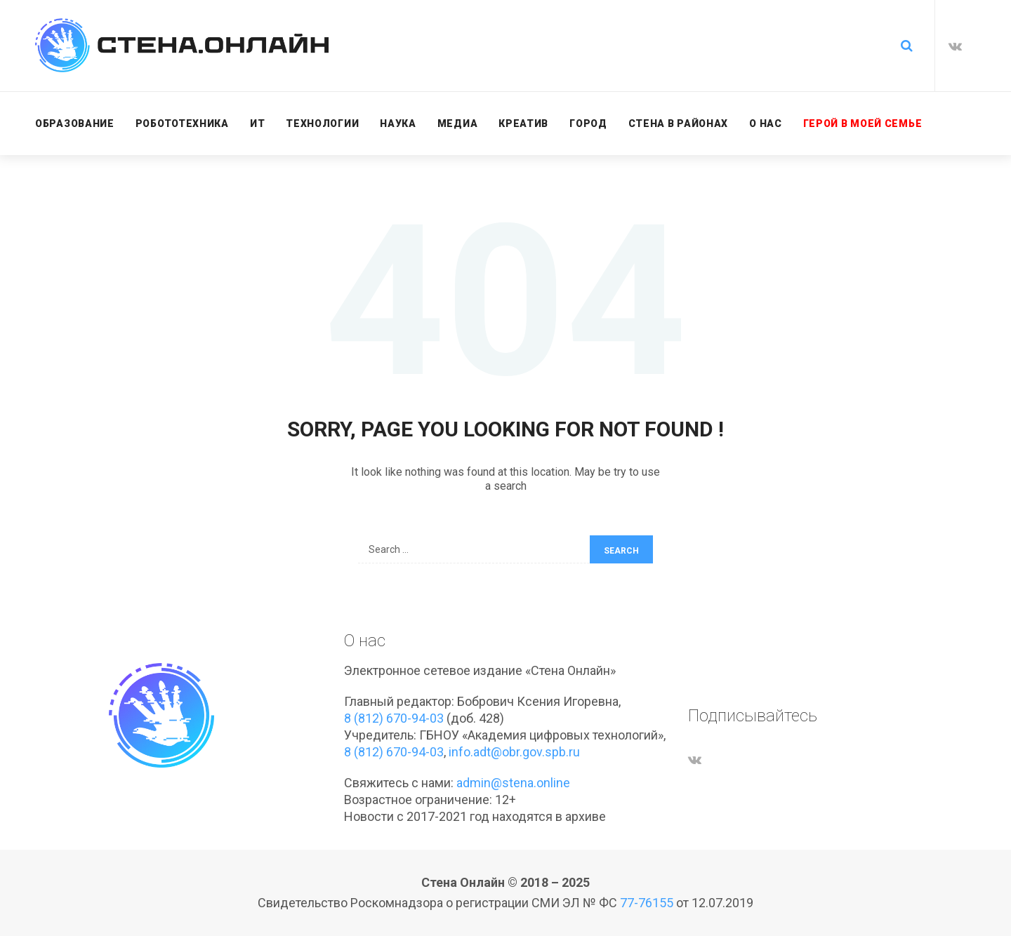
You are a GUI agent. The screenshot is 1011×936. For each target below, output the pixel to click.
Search (621, 551)
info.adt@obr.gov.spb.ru (514, 751)
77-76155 (646, 902)
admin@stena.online (513, 782)
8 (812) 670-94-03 (394, 718)
